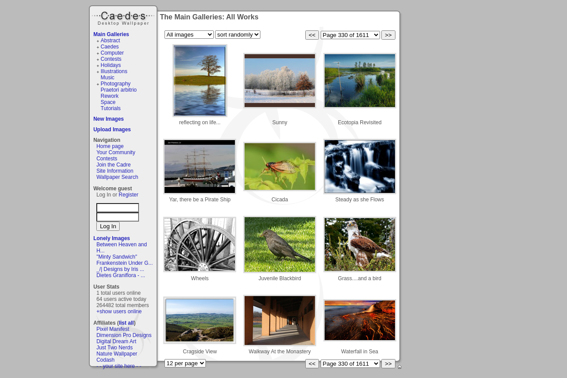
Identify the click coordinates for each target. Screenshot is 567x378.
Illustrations (114, 71)
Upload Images (112, 129)
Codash (105, 360)
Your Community (115, 152)
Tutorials (111, 108)
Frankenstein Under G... (124, 263)
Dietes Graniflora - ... (120, 275)
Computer (112, 53)
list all (126, 323)
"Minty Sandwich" (116, 257)
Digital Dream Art (116, 341)
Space (108, 102)
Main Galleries (111, 34)
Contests (111, 59)
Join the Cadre (113, 165)
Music (107, 77)
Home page (110, 146)
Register (129, 195)
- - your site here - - (118, 366)
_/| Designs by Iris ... (120, 269)
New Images (108, 119)
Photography (116, 84)
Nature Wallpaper (116, 354)
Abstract (110, 40)
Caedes (124, 17)
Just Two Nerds (114, 348)
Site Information (114, 171)
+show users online (119, 311)
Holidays (111, 65)
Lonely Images (111, 238)
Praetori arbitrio (119, 90)
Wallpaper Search (117, 177)
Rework (110, 96)
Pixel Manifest (112, 329)
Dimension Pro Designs (123, 335)
